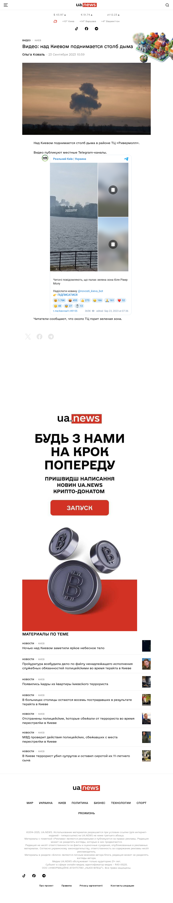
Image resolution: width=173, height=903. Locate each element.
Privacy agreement (91, 885)
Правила (66, 885)
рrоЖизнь (86, 813)
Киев (38, 40)
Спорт (141, 802)
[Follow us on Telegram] (96, 28)
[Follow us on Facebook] (86, 28)
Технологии (121, 802)
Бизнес (99, 802)
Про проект (46, 885)
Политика (80, 802)
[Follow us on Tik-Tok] (76, 28)
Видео (26, 40)
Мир (30, 802)
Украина (46, 802)
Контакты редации (122, 885)
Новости (28, 643)
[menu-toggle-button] (6, 5)
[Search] (167, 5)
